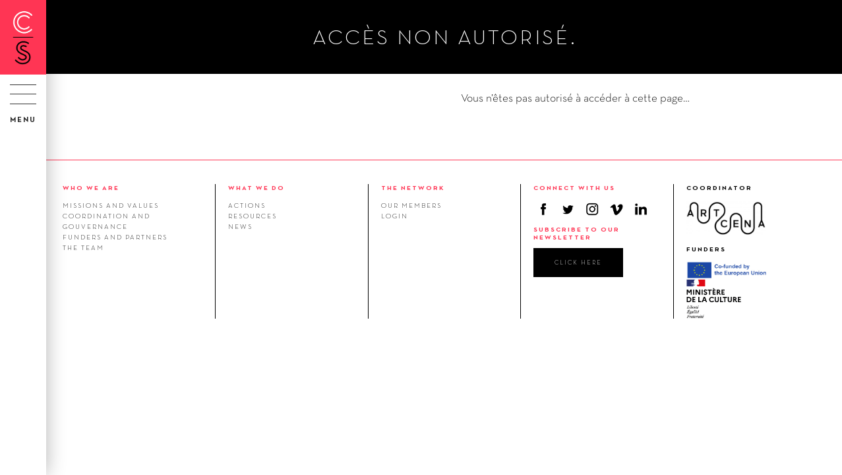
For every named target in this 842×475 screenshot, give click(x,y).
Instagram (592, 209)
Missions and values (111, 205)
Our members (411, 205)
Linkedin (641, 209)
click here (578, 262)
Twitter (568, 209)
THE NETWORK (412, 187)
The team (83, 247)
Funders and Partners (115, 237)
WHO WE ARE (91, 187)
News (240, 226)
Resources (252, 216)
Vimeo (616, 209)
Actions (247, 205)
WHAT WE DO (256, 187)
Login (394, 216)
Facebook (543, 209)
